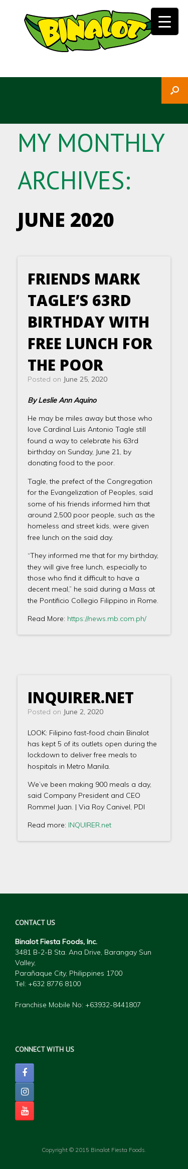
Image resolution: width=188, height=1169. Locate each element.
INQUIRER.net (81, 697)
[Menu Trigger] (164, 21)
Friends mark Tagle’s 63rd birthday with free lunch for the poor (90, 321)
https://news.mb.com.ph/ (106, 618)
